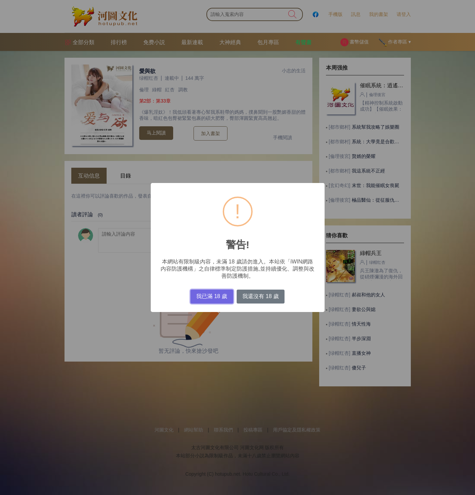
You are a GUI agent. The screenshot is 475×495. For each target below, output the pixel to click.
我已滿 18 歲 (211, 296)
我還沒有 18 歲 (260, 296)
